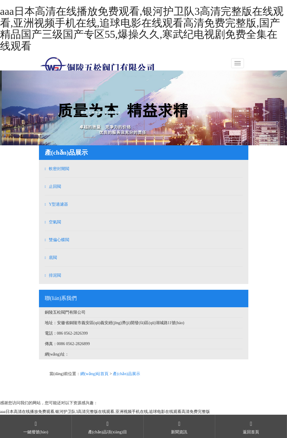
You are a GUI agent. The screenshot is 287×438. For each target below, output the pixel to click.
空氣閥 (55, 222)
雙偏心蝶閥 (59, 240)
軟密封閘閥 (59, 169)
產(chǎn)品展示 (126, 374)
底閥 (53, 257)
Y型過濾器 (58, 204)
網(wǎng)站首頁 (94, 374)
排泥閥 (55, 275)
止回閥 (55, 186)
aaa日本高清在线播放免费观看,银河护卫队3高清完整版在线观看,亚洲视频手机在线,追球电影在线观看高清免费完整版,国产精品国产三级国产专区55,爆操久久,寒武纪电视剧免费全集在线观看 (142, 29)
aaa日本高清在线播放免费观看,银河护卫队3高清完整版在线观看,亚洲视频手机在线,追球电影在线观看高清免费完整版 (105, 411)
